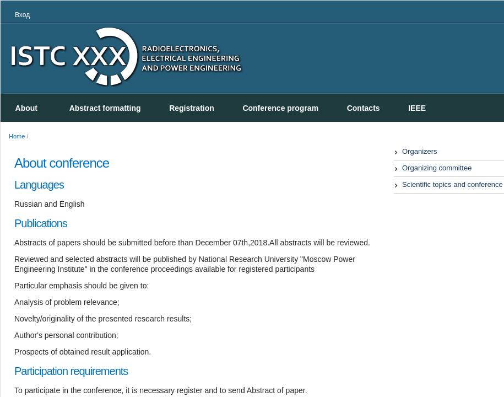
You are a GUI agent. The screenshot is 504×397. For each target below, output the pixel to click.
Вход (22, 15)
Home (17, 136)
